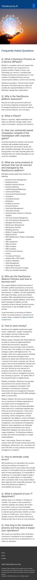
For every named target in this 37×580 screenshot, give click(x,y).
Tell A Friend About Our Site (11, 564)
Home (3, 553)
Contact (3, 558)
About (3, 555)
